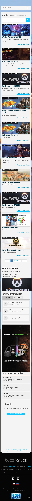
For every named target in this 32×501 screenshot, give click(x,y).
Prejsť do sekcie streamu (16, 413)
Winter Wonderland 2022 (11, 37)
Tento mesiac (18, 297)
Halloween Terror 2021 (10, 135)
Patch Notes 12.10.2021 (11, 86)
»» (25, 261)
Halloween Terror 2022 (10, 62)
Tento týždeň (7, 297)
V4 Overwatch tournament (13, 311)
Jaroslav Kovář (13, 466)
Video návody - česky (11, 318)
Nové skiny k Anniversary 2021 (13, 250)
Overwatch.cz (7, 8)
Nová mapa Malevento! (11, 182)
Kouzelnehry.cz (24, 451)
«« (6, 261)
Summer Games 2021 (10, 228)
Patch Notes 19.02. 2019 (12, 304)
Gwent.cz (25, 449)
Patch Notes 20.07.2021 (11, 205)
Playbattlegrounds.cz (16, 449)
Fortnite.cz (6, 449)
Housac (5, 24)
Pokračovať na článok (23, 44)
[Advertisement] (16, 432)
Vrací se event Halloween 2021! (14, 158)
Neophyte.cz (7, 451)
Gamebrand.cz (15, 451)
